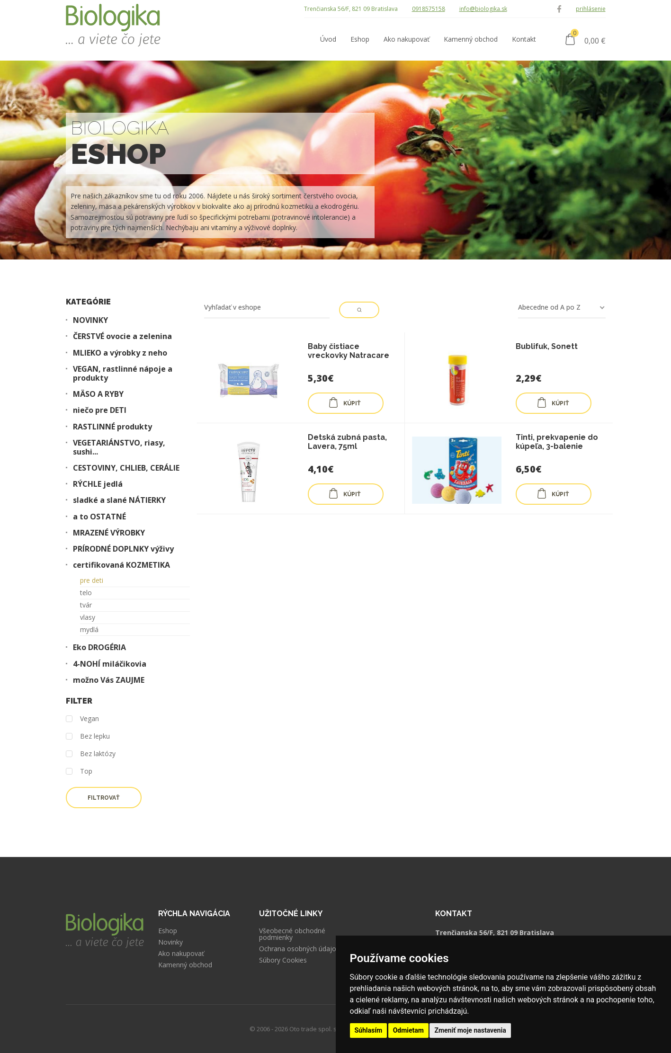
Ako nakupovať (181, 953)
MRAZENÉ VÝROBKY (109, 532)
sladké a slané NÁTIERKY (119, 500)
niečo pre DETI (99, 410)
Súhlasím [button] (369, 1030)
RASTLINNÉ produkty (112, 426)
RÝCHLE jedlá (98, 484)
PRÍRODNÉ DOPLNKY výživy (123, 548)
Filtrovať (103, 797)
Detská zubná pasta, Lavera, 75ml (347, 442)
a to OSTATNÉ (99, 516)
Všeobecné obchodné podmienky (292, 934)
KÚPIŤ (344, 402)
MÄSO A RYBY (98, 394)
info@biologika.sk (483, 9)
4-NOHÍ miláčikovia (109, 664)
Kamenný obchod (185, 965)
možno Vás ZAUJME (108, 680)
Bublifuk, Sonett (547, 346)
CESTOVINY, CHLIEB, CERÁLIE (126, 468)
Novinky (170, 942)
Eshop (167, 931)
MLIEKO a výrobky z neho (120, 352)
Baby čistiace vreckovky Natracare (348, 351)
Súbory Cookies (283, 960)
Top (79, 771)
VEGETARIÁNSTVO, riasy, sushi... (119, 447)
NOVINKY (90, 320)
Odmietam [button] (408, 1030)
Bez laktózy (91, 754)
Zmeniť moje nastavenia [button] (470, 1030)
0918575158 (428, 9)
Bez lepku (88, 736)
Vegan (82, 719)
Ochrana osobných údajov (299, 949)
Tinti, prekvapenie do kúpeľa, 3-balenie (557, 442)
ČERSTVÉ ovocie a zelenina (122, 336)
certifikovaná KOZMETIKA (121, 565)
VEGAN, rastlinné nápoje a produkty (122, 374)
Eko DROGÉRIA (99, 647)
